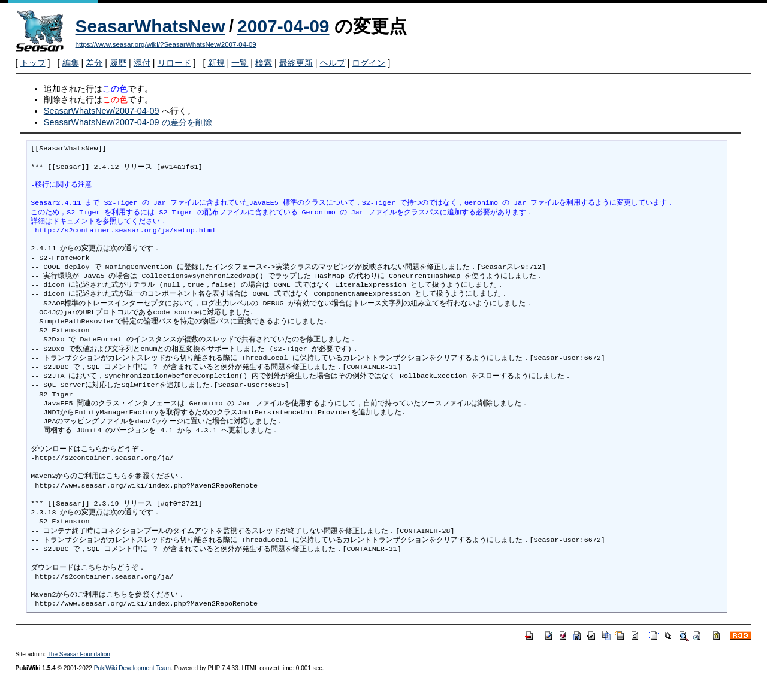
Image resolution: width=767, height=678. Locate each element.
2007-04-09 (283, 26)
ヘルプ (332, 63)
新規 (216, 63)
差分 (94, 63)
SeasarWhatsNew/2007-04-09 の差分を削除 (128, 122)
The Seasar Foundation (78, 654)
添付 (142, 63)
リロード (174, 63)
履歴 (118, 63)
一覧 (239, 63)
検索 (263, 63)
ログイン (368, 63)
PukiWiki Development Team (132, 668)
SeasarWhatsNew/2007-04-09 (101, 111)
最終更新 (296, 63)
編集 (70, 63)
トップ (33, 63)
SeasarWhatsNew (150, 26)
